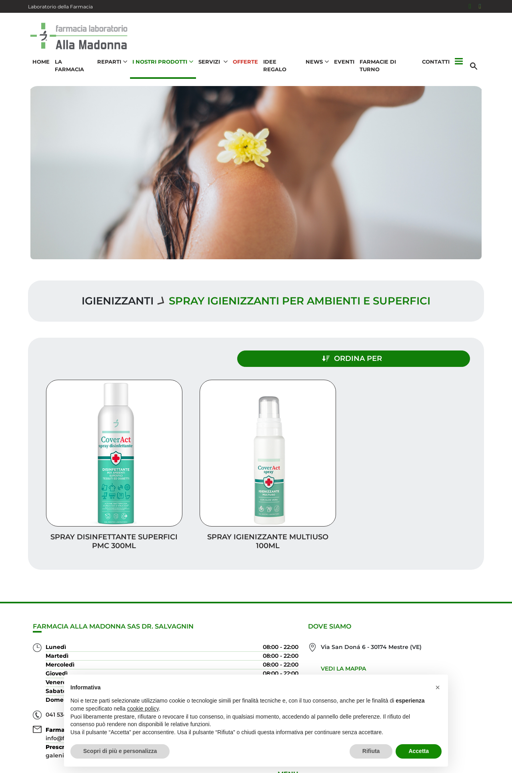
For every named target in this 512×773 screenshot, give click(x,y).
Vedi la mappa (220, 626)
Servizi (466, 593)
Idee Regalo (281, 66)
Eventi (344, 66)
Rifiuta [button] (371, 751)
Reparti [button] (111, 66)
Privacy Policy (457, 754)
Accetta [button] (418, 751)
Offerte (244, 66)
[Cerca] (475, 67)
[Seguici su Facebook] (470, 6)
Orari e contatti (448, 657)
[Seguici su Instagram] (480, 6)
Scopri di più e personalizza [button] (120, 751)
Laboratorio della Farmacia (60, 7)
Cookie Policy (461, 762)
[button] (459, 67)
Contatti (436, 66)
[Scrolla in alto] (493, 732)
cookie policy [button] (143, 708)
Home (39, 66)
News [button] (317, 66)
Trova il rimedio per (440, 644)
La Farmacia (72, 66)
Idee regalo (456, 618)
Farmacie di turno (389, 66)
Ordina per (414, 355)
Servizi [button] (212, 66)
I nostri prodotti (446, 631)
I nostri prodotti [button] (162, 66)
